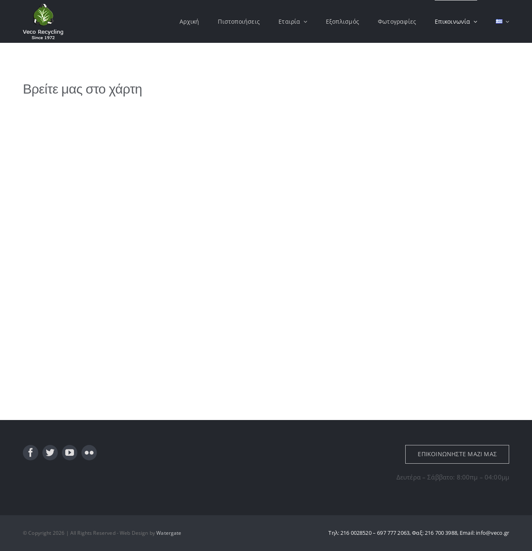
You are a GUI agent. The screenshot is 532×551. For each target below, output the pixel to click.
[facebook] (30, 452)
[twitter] (50, 452)
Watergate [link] (168, 532)
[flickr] (89, 452)
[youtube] (69, 452)
